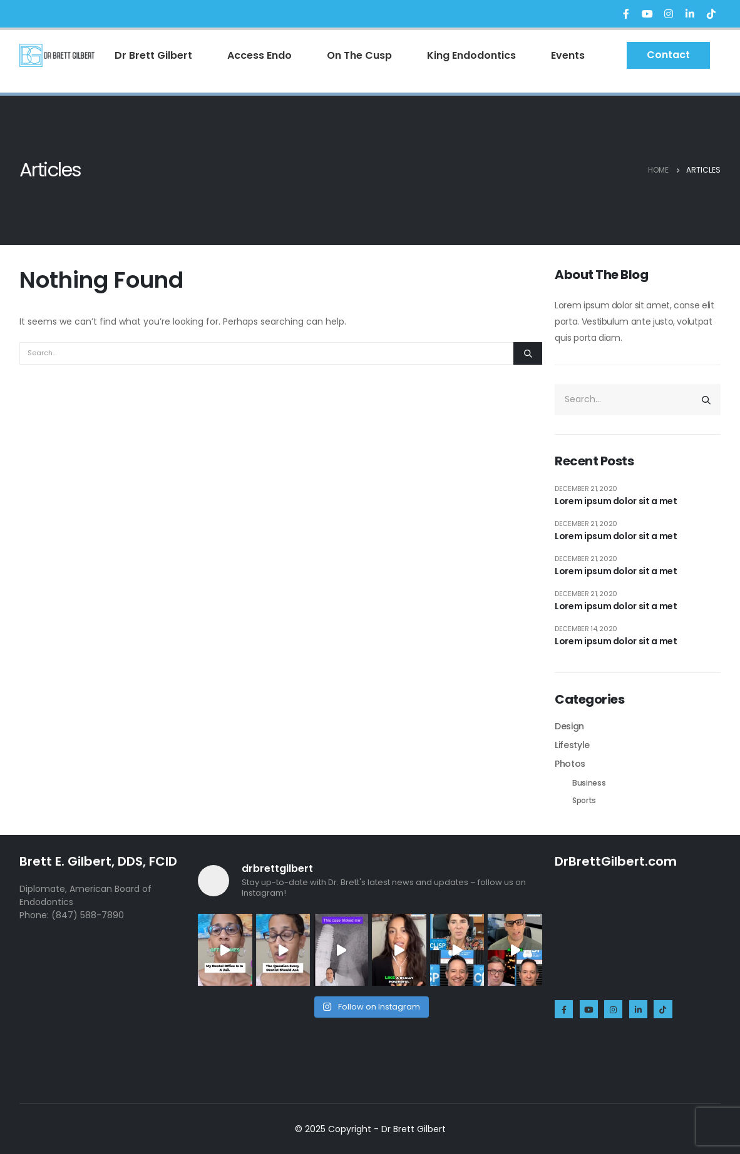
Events (568, 55)
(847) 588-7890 (87, 915)
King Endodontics (471, 55)
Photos (570, 763)
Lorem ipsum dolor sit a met (616, 501)
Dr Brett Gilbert (153, 55)
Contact (668, 55)
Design (569, 726)
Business (588, 782)
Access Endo (259, 55)
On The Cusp (359, 55)
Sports (584, 800)
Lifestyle (572, 745)
